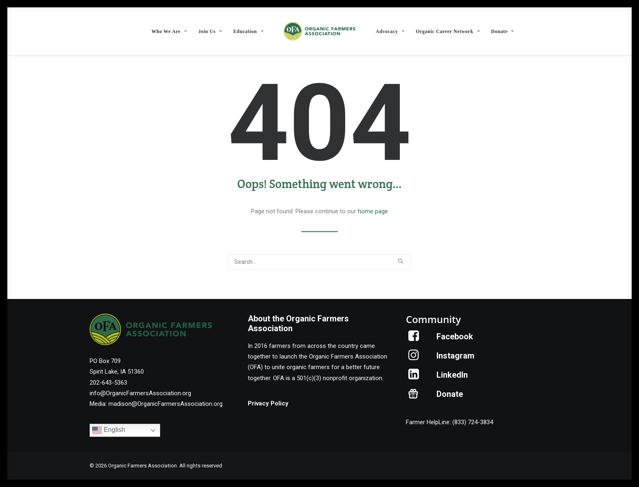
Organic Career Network (448, 31)
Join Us (210, 31)
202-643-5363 (108, 382)
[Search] (319, 262)
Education (249, 31)
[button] (400, 261)
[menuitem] (168, 31)
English (108, 430)
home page (373, 211)
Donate (502, 31)
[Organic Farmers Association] (319, 31)
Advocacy (390, 31)
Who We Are (169, 31)
